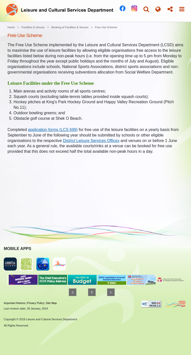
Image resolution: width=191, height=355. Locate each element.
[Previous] (72, 292)
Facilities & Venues (33, 27)
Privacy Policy (35, 303)
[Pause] (92, 292)
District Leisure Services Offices (91, 140)
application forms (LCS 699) (53, 130)
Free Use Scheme (106, 27)
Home (11, 27)
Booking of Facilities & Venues (69, 27)
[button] (146, 9)
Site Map (51, 303)
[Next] (111, 292)
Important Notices (14, 303)
